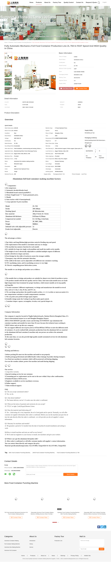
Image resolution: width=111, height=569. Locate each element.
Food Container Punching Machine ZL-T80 (68, 452)
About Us (47, 2)
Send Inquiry (70, 474)
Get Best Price (66, 88)
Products (39, 2)
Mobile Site (87, 555)
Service (31, 547)
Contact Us (79, 2)
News (53, 555)
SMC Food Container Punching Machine (19, 452)
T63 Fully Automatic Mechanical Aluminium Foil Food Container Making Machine (16, 513)
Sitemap (62, 555)
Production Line (58, 540)
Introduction (32, 540)
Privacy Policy (75, 555)
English (105, 2)
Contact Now (81, 88)
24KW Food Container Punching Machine (43, 452)
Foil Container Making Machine (12, 544)
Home (31, 2)
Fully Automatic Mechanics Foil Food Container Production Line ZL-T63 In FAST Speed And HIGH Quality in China (60, 42)
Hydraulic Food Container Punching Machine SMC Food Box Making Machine (68, 513)
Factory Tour (57, 2)
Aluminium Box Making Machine (12, 547)
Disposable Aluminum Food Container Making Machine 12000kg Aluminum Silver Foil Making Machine (42, 513)
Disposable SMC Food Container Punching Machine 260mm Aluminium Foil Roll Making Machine (94, 513)
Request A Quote (91, 2)
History (31, 544)
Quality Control (69, 2)
